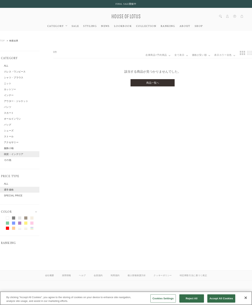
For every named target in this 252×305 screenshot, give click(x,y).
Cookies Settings (163, 300)
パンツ (7, 107)
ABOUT (185, 26)
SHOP (199, 26)
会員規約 (98, 275)
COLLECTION (146, 26)
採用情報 (66, 275)
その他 (7, 160)
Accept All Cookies (221, 300)
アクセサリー (11, 142)
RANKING (168, 26)
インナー (9, 95)
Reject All (191, 300)
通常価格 (9, 189)
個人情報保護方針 (137, 275)
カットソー (10, 89)
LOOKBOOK (123, 26)
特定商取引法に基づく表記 (193, 275)
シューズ (9, 130)
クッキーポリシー (163, 275)
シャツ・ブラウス (13, 77)
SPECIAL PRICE (13, 195)
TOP (2, 40)
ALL (6, 65)
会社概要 (49, 275)
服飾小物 (9, 148)
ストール (9, 136)
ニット (7, 83)
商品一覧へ (152, 82)
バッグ (7, 124)
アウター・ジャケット (16, 101)
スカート (9, 113)
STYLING (90, 26)
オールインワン (12, 118)
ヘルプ (82, 275)
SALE (75, 26)
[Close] (245, 300)
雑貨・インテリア (13, 154)
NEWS (105, 26)
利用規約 (115, 275)
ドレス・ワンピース (15, 71)
